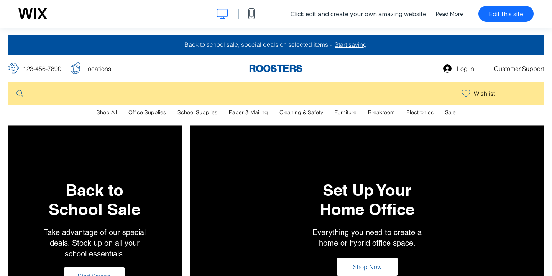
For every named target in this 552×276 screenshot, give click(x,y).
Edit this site (506, 14)
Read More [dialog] (449, 13)
